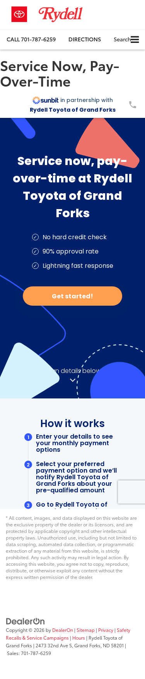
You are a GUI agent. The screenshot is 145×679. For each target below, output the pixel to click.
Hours (78, 637)
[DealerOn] (25, 620)
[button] (31, 39)
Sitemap (86, 629)
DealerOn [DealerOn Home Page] (62, 629)
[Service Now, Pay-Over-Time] (72, 300)
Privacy (105, 629)
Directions (84, 39)
